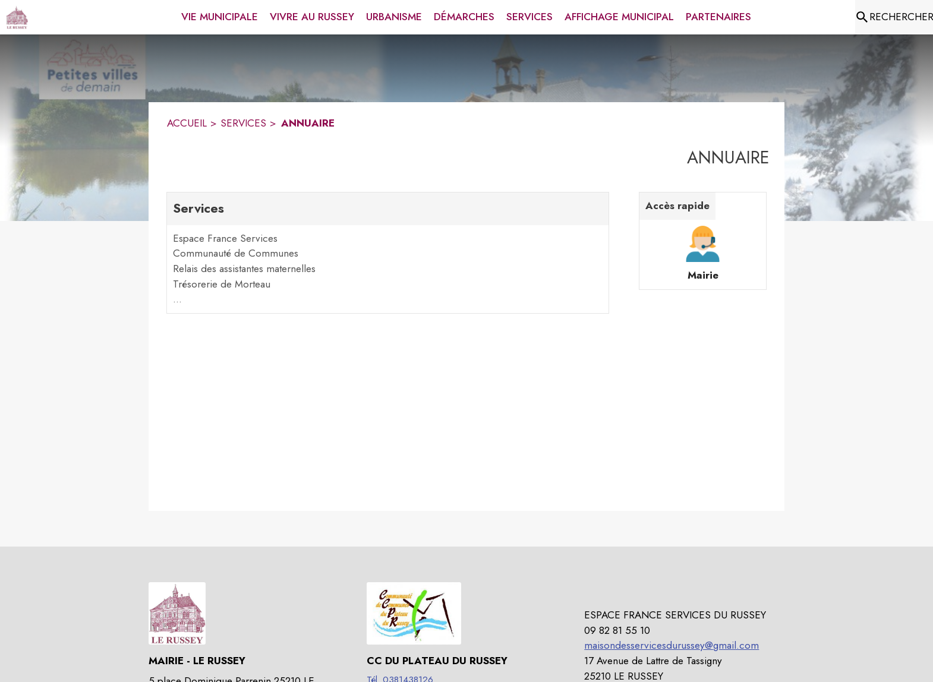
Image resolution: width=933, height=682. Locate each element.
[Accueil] (17, 17)
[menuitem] (219, 15)
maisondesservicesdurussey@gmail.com (671, 645)
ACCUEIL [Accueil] (187, 123)
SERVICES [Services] (243, 123)
